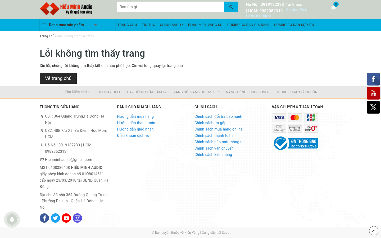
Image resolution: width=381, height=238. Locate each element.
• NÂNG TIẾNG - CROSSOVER (247, 92)
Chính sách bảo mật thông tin (219, 142)
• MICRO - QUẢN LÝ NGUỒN (296, 92)
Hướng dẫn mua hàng (135, 116)
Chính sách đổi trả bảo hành (218, 116)
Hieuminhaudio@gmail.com (68, 160)
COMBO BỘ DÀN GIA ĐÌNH (248, 25)
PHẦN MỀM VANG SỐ (205, 25)
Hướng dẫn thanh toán (136, 123)
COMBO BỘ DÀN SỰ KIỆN (294, 25)
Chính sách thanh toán (213, 135)
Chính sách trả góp (210, 123)
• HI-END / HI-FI (108, 92)
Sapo (225, 233)
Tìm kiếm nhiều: (78, 92)
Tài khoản (294, 4)
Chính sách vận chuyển (214, 148)
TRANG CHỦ (127, 25)
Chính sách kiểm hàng (213, 154)
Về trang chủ (58, 78)
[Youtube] (66, 218)
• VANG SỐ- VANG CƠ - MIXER (195, 92)
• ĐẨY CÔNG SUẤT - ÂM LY (145, 92)
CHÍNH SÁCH (171, 25)
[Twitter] (55, 218)
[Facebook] (44, 218)
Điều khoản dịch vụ (133, 135)
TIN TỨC (148, 25)
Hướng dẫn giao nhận (135, 129)
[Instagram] (77, 218)
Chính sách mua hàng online (218, 129)
